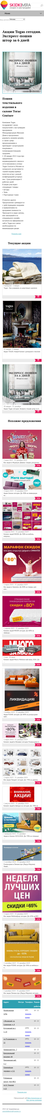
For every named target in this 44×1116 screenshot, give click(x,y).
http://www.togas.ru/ (35, 1098)
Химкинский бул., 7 (10, 1050)
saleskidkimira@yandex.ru (11, 1111)
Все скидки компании (34, 1100)
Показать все (22, 1092)
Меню (7, 13)
